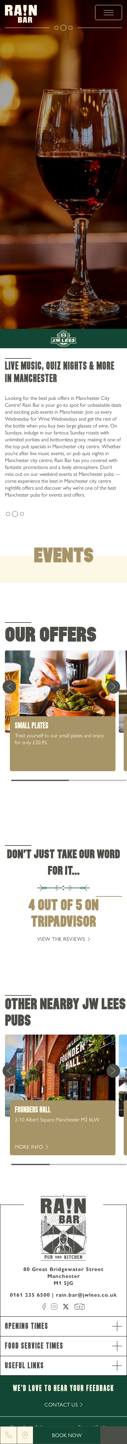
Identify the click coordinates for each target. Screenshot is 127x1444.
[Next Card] (113, 686)
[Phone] (8, 1435)
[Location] (25, 1435)
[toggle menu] (108, 12)
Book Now (67, 1435)
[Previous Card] (9, 686)
